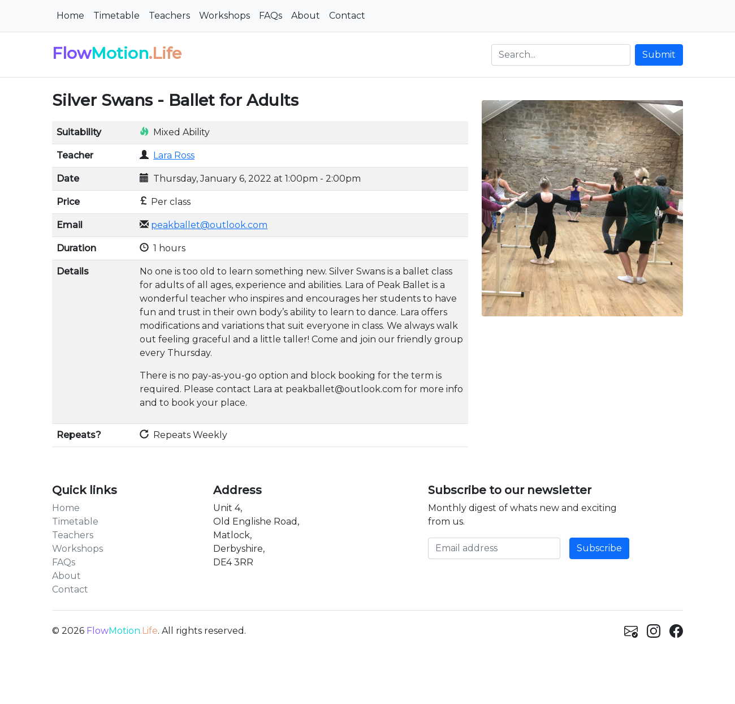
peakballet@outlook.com (209, 225)
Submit (659, 54)
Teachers (169, 15)
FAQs (270, 15)
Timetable (116, 15)
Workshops (224, 15)
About (305, 15)
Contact (347, 15)
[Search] (560, 55)
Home (70, 15)
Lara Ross (173, 155)
